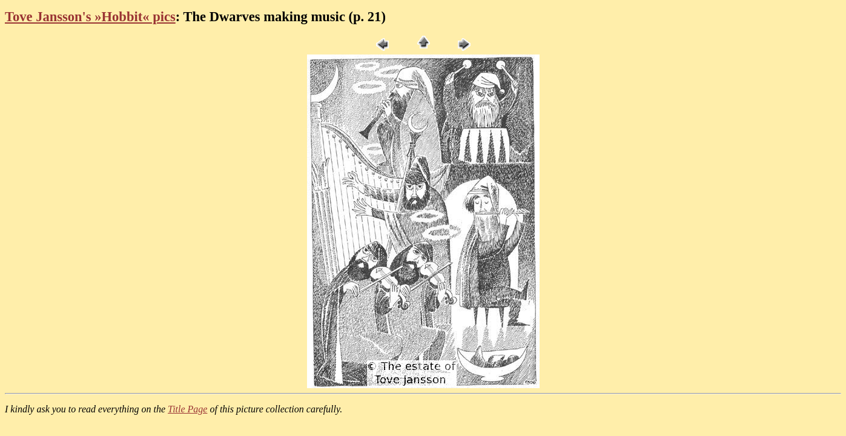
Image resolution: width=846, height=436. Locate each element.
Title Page (187, 409)
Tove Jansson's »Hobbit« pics (90, 16)
